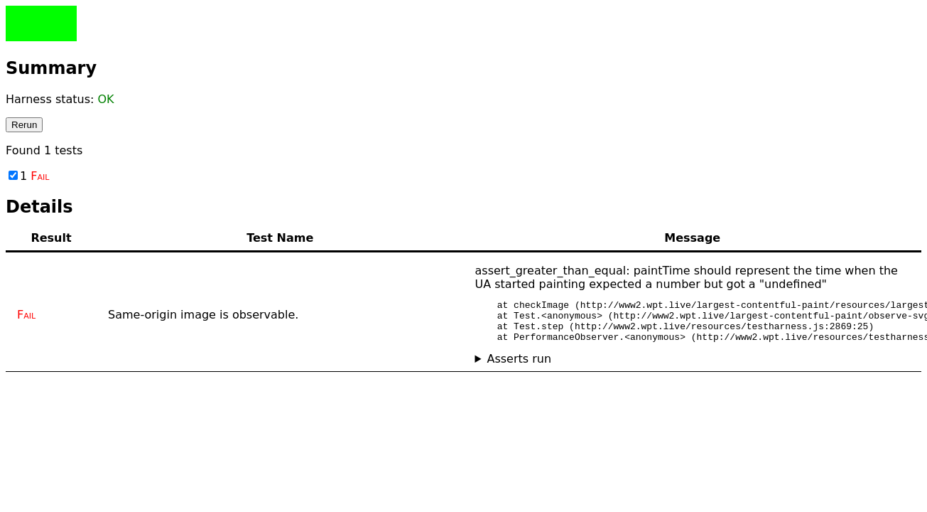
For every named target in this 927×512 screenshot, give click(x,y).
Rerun (24, 124)
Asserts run (519, 367)
